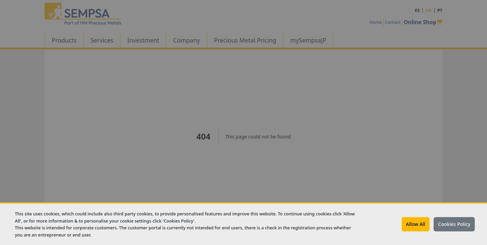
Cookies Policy (454, 224)
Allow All (415, 224)
